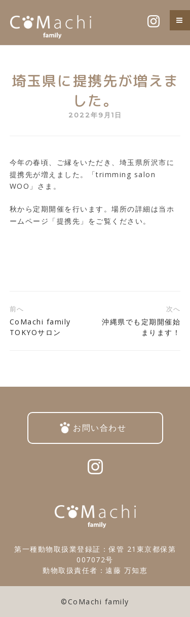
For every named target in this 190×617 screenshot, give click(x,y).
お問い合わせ (99, 427)
